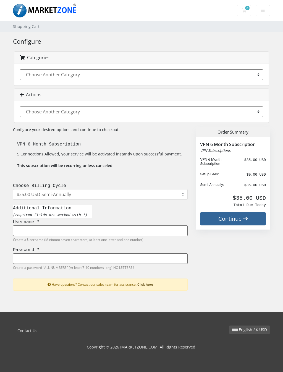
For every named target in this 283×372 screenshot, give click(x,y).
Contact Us (27, 330)
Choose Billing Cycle (39, 185)
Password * (26, 250)
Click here (145, 284)
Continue (233, 218)
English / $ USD (249, 329)
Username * (26, 222)
